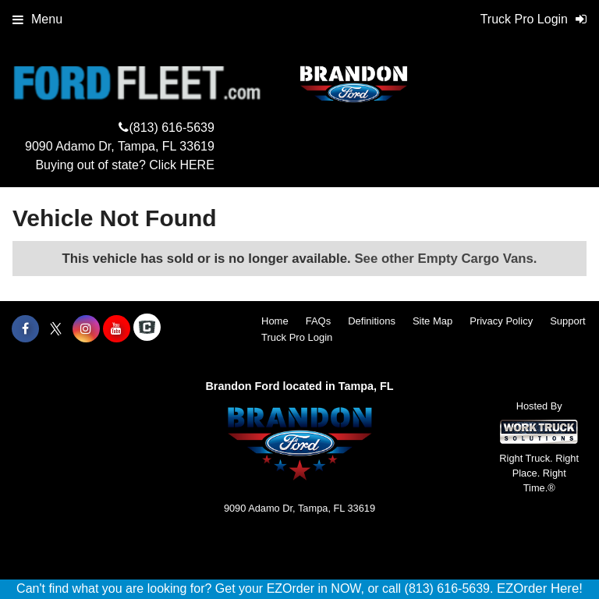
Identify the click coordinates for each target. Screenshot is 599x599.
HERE (196, 165)
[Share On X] (55, 329)
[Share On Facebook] (25, 329)
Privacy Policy (501, 321)
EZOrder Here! (540, 588)
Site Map (432, 321)
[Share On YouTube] (116, 329)
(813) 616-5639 (171, 127)
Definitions (371, 321)
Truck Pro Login (296, 337)
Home (275, 321)
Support (568, 321)
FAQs (318, 321)
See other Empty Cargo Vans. (445, 258)
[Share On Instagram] (86, 329)
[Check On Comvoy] (147, 329)
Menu (37, 19)
